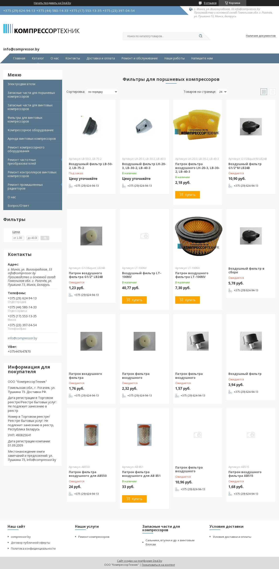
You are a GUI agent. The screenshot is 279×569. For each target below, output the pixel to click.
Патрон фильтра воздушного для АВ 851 (141, 474)
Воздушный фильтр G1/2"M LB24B (245, 166)
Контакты (72, 58)
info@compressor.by (22, 338)
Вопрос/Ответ (18, 205)
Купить (190, 195)
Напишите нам (202, 58)
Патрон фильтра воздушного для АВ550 (88, 474)
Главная (19, 58)
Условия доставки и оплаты (232, 537)
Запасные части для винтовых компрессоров (30, 107)
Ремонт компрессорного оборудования (26, 149)
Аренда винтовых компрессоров (32, 138)
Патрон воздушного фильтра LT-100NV (191, 275)
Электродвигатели (21, 84)
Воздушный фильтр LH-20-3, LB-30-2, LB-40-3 (144, 166)
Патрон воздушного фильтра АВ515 (245, 474)
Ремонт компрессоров (93, 537)
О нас (55, 58)
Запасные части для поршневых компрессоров (31, 95)
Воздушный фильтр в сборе (246, 270)
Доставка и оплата (101, 58)
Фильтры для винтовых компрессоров (25, 120)
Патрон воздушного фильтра (85, 376)
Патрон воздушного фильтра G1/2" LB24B (86, 275)
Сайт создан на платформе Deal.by (139, 561)
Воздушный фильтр (245, 374)
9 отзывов (210, 3)
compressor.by (21, 537)
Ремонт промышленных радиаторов (25, 187)
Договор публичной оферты (30, 543)
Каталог (38, 58)
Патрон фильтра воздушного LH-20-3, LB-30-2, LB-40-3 (197, 168)
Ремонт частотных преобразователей (22, 162)
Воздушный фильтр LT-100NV (141, 275)
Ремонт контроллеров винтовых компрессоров (32, 174)
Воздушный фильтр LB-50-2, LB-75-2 (91, 166)
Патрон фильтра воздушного (136, 376)
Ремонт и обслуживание (139, 58)
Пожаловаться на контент (158, 565)
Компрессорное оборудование (31, 130)
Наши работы (174, 58)
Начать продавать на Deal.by (52, 3)
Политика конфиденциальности (33, 548)
